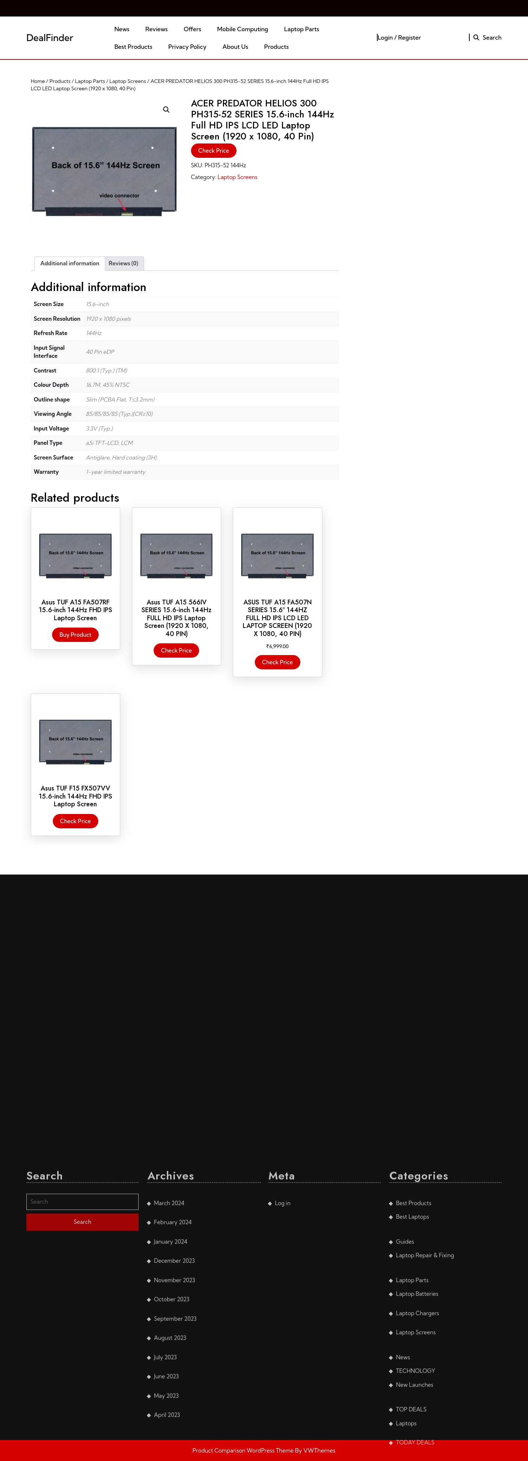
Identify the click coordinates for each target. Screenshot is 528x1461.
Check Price (213, 150)
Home (38, 81)
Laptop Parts (301, 29)
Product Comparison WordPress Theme (243, 1450)
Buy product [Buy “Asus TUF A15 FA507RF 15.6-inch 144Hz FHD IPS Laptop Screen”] (75, 634)
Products (276, 46)
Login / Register (399, 37)
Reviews (157, 29)
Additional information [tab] (69, 263)
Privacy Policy (187, 46)
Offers (192, 29)
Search (487, 37)
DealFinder (49, 37)
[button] (166, 109)
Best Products (133, 46)
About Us (235, 46)
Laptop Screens (128, 81)
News (121, 29)
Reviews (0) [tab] (123, 263)
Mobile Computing (242, 29)
